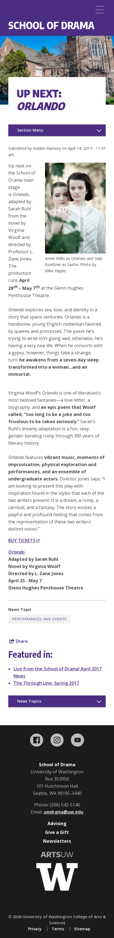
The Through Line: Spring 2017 (46, 683)
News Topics (29, 701)
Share (18, 641)
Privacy (35, 928)
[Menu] (100, 10)
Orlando (17, 552)
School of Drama (51, 25)
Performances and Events (39, 619)
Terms (58, 928)
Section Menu (30, 130)
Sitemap (82, 928)
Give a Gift (57, 832)
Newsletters (57, 841)
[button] (75, 252)
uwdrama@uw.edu (63, 812)
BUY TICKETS (23, 540)
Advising (57, 823)
